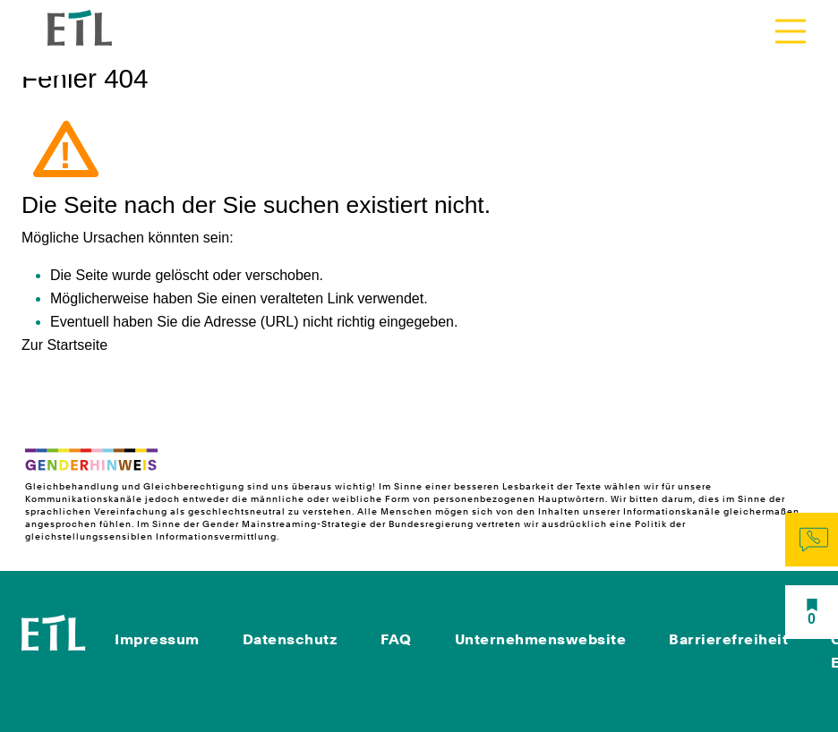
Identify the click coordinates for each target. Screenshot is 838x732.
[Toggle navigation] (791, 31)
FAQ (396, 639)
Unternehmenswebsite (541, 639)
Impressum (157, 639)
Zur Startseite (64, 345)
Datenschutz (290, 639)
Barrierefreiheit (728, 639)
